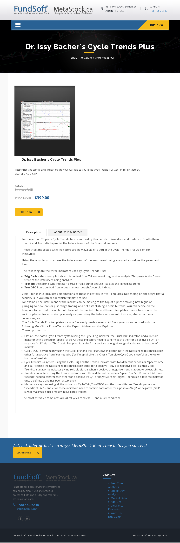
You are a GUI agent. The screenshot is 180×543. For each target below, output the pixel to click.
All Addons (86, 57)
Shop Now (30, 212)
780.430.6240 (28, 505)
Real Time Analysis (115, 485)
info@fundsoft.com (27, 509)
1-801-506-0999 (158, 10)
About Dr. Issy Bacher (68, 232)
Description (33, 232)
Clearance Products (115, 508)
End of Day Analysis (116, 493)
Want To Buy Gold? (115, 515)
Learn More (28, 453)
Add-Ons (115, 502)
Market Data (117, 499)
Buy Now (156, 25)
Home (74, 57)
